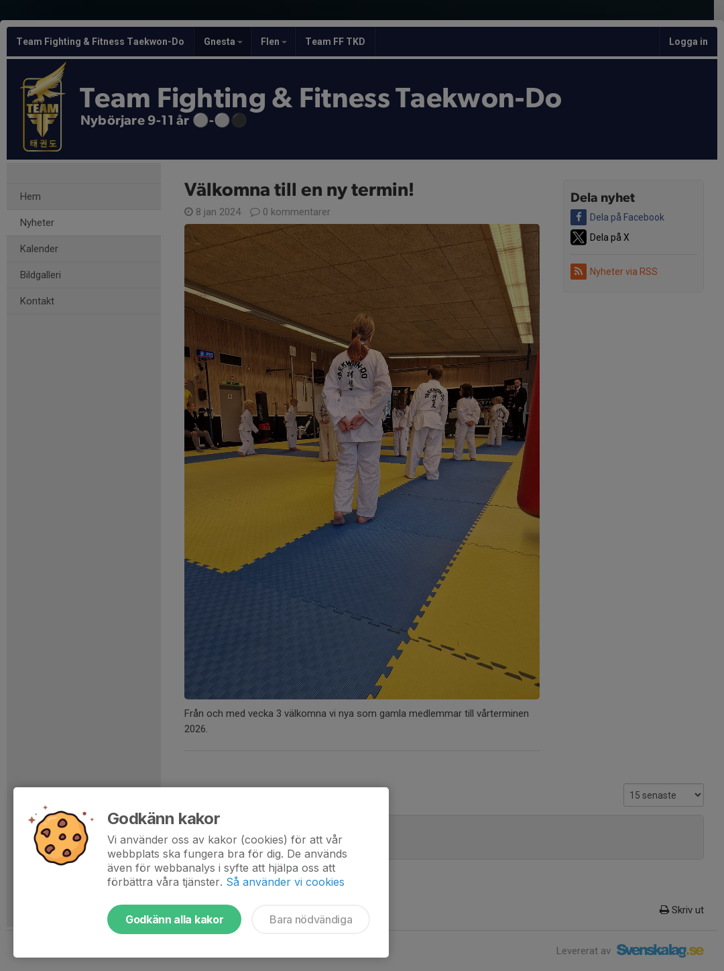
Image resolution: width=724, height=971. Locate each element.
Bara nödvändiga (310, 919)
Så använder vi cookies (285, 882)
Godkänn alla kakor (174, 919)
